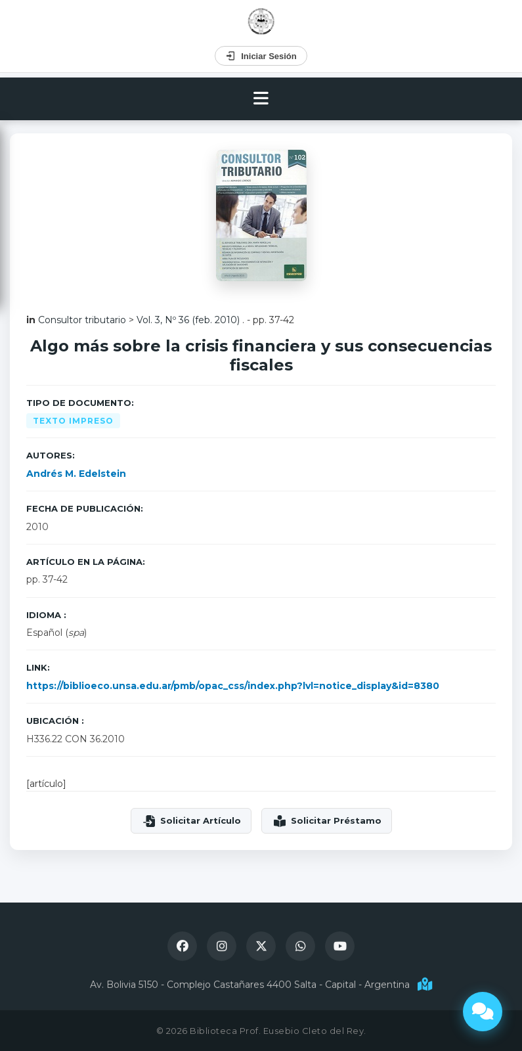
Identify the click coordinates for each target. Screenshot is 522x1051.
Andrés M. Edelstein (76, 474)
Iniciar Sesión (261, 56)
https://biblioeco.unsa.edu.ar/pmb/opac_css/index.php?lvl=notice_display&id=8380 (232, 686)
